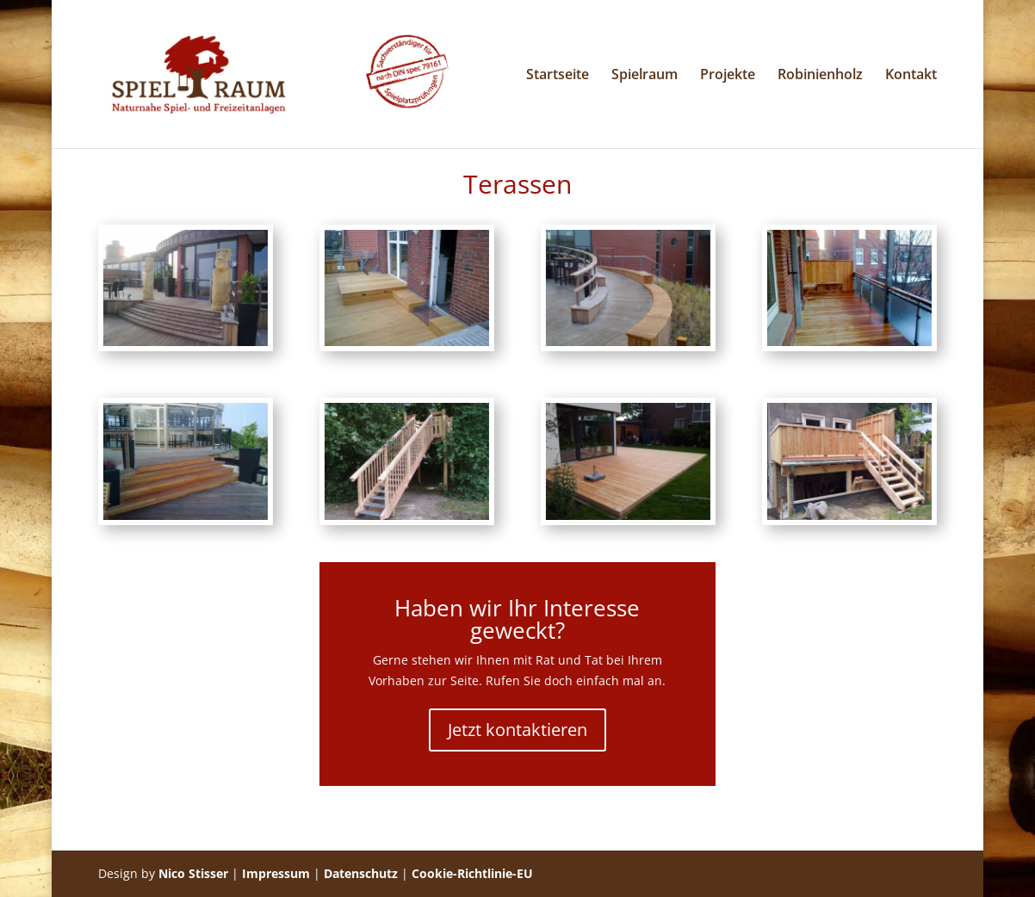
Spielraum (644, 76)
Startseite (557, 76)
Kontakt (911, 76)
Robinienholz (820, 76)
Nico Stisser (193, 873)
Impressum (276, 873)
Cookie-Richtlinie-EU (472, 873)
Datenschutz (361, 873)
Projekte (727, 76)
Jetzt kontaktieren (517, 729)
